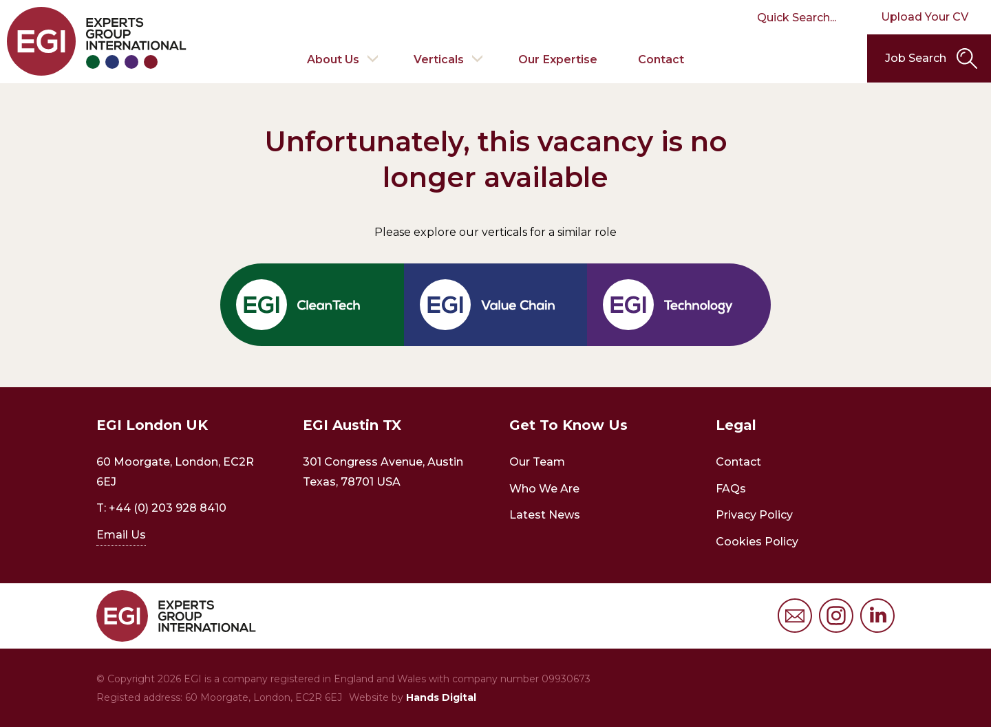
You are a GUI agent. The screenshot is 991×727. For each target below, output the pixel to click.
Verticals (439, 58)
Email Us (121, 534)
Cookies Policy (757, 541)
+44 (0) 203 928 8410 (167, 507)
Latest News (544, 514)
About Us (332, 58)
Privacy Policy (754, 514)
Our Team (537, 461)
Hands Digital (441, 697)
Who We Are (544, 488)
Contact (662, 58)
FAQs (731, 488)
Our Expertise (558, 58)
